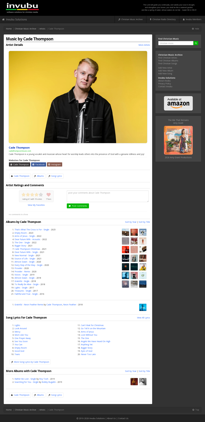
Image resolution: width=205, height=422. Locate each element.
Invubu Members (192, 19)
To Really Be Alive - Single (27, 284)
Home (9, 28)
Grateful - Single (22, 281)
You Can (18, 344)
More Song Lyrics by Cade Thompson (31, 362)
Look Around (21, 328)
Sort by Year (130, 222)
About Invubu (164, 80)
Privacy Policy (164, 83)
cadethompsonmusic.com (20, 151)
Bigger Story (20, 245)
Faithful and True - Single (26, 294)
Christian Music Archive (130, 19)
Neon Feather (69, 304)
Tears (17, 354)
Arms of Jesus (87, 331)
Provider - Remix (22, 271)
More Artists (144, 45)
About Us (111, 418)
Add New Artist (165, 67)
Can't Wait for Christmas (92, 325)
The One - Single (22, 242)
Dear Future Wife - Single (26, 252)
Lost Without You (89, 334)
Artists (42, 28)
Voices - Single (21, 274)
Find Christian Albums (168, 60)
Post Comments (78, 205)
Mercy (17, 331)
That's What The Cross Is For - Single (32, 229)
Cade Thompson (19, 164)
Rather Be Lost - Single (25, 378)
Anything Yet (87, 344)
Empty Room (21, 232)
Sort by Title (144, 222)
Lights (17, 325)
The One (85, 338)
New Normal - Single (24, 255)
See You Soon (21, 341)
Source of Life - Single (25, 258)
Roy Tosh (43, 378)
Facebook (39, 164)
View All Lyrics (143, 317)
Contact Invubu (165, 86)
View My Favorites (36, 205)
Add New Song (165, 73)
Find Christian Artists (167, 57)
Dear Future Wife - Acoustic (27, 239)
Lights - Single (21, 287)
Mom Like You (21, 334)
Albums (40, 176)
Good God (19, 351)
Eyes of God (86, 351)
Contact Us (123, 418)
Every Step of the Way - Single (28, 265)
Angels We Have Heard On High (95, 341)
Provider (18, 268)
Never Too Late (88, 354)
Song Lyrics (56, 176)
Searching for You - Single (26, 382)
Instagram (54, 164)
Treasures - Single (23, 290)
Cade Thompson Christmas (27, 249)
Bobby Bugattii (49, 382)
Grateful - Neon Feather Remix (29, 304)
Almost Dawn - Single (25, 261)
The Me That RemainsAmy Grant (178, 121)
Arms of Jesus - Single (25, 236)
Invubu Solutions (14, 19)
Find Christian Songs (167, 63)
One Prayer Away (23, 338)
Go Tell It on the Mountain (93, 328)
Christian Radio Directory (163, 19)
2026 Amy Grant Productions (178, 157)
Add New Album (165, 70)
